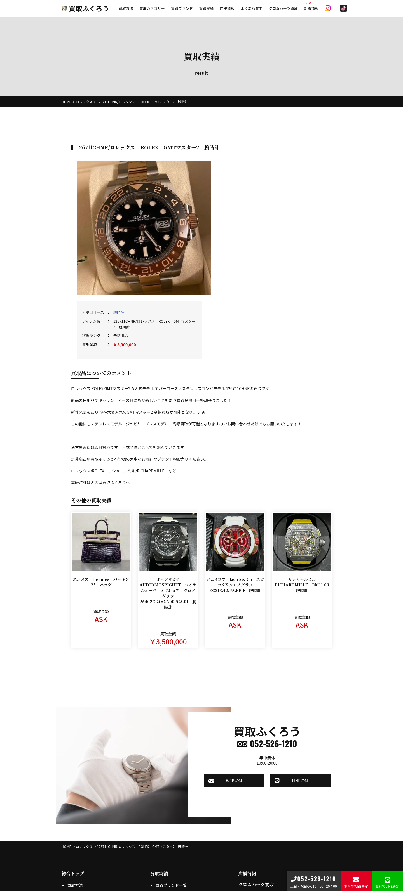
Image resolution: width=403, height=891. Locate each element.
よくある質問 (252, 8)
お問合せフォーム (259, 837)
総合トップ (73, 795)
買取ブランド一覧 (171, 807)
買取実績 (206, 8)
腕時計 (248, 168)
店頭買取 (75, 830)
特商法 (161, 823)
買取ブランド (182, 8)
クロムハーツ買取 (283, 8)
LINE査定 (75, 838)
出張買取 (75, 823)
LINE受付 (288, 704)
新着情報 (311, 8)
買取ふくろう (85, 8)
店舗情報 (227, 8)
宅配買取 (75, 815)
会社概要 (247, 817)
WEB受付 (230, 704)
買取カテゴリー (152, 8)
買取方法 (126, 8)
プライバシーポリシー (175, 815)
